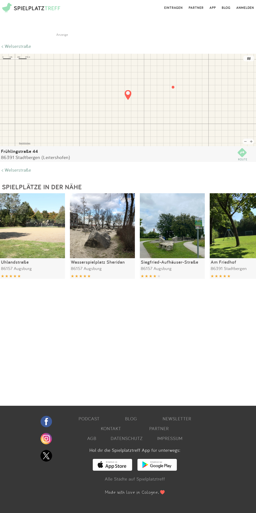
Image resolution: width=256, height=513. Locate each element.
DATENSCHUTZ (127, 438)
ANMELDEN (245, 8)
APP (213, 8)
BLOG (226, 8)
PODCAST (89, 418)
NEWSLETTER (177, 418)
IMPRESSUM (170, 438)
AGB (91, 438)
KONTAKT (111, 428)
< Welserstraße (16, 46)
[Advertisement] (118, 341)
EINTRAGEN (173, 8)
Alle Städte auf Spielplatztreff (135, 479)
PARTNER (196, 8)
